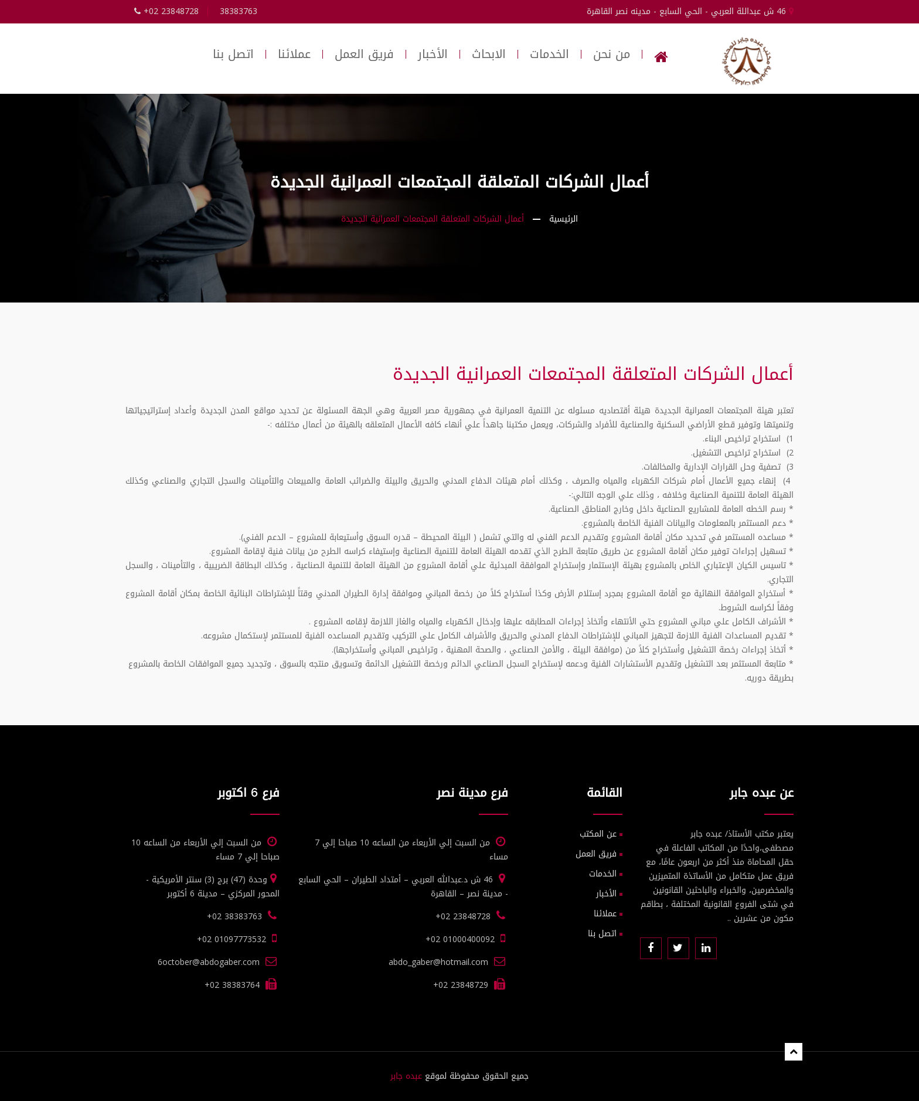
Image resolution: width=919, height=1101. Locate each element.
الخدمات (549, 54)
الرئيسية (563, 218)
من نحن (611, 54)
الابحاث (489, 54)
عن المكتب (598, 834)
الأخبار (433, 54)
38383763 (238, 11)
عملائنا (294, 54)
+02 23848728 (166, 11)
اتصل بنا (233, 54)
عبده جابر (406, 1076)
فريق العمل (364, 54)
